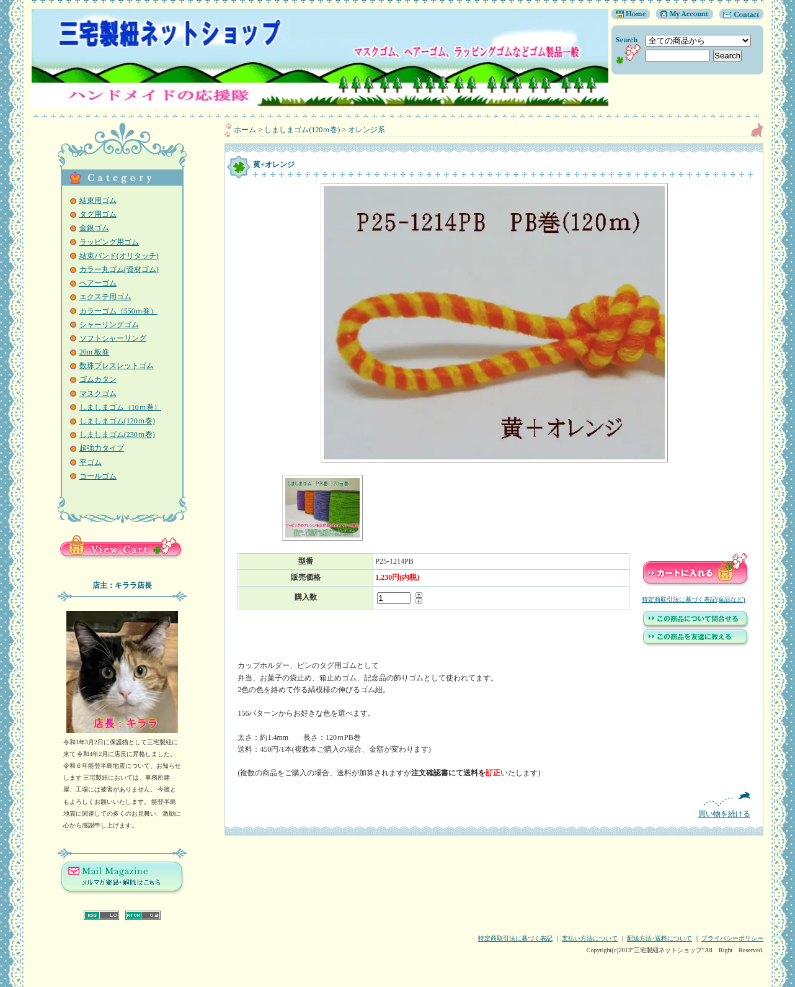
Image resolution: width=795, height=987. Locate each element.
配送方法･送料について (659, 938)
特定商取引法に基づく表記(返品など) (693, 599)
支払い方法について (590, 938)
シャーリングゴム (109, 324)
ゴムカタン (98, 379)
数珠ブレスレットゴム (116, 365)
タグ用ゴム (98, 214)
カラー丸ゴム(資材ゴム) (119, 269)
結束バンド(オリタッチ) (119, 255)
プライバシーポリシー (732, 938)
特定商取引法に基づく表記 (515, 938)
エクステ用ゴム (105, 296)
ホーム (245, 129)
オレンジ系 (366, 129)
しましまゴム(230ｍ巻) (117, 434)
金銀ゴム (94, 227)
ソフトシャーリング (112, 338)
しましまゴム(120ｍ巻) (117, 421)
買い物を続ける (494, 804)
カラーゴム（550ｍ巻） (118, 311)
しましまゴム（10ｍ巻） (120, 407)
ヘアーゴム (98, 283)
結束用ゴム (98, 200)
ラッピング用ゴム (109, 242)
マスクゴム (98, 393)
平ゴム (90, 462)
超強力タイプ (101, 448)
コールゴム (98, 476)
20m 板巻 (94, 352)
